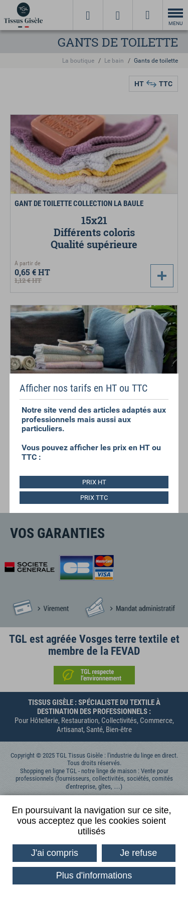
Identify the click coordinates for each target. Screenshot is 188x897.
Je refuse (138, 853)
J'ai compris (54, 853)
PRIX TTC (94, 497)
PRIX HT (94, 482)
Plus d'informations (94, 875)
